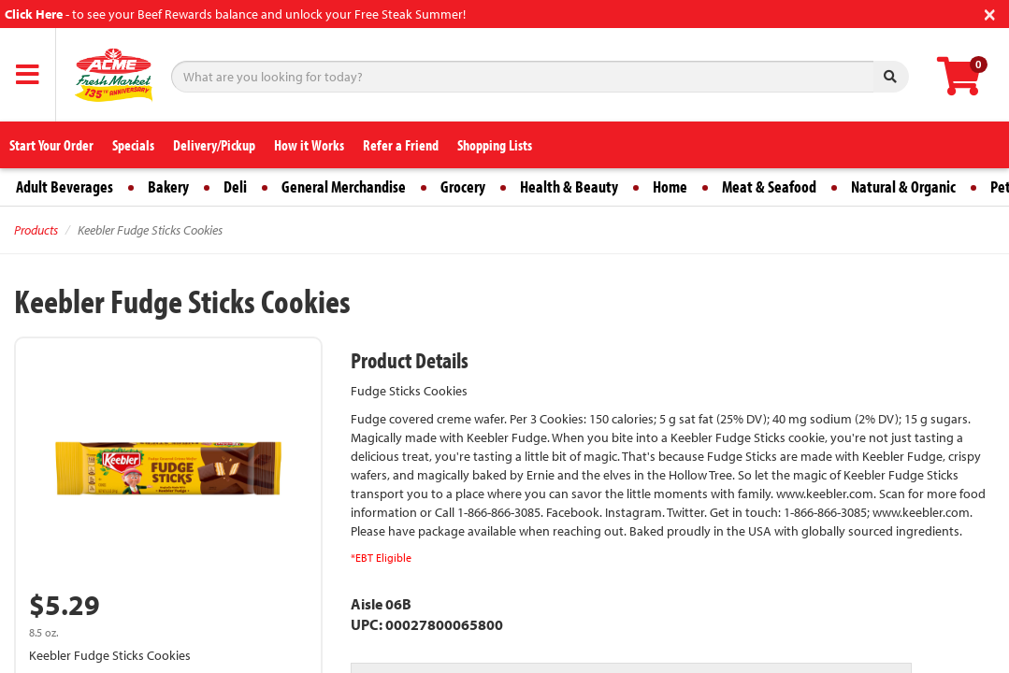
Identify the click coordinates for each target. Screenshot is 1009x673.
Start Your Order (51, 145)
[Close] (990, 12)
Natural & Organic (903, 186)
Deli (235, 186)
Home (670, 186)
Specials (133, 145)
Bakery (168, 186)
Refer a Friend (401, 145)
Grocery (462, 186)
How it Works (309, 145)
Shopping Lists (494, 145)
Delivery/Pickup (214, 145)
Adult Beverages (64, 186)
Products (36, 230)
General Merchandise (343, 186)
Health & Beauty (569, 186)
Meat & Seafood (769, 186)
